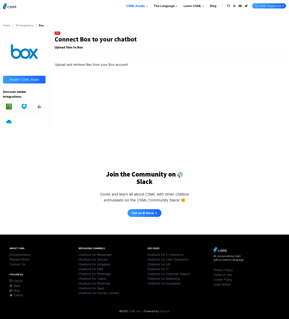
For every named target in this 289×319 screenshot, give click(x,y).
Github (16, 281)
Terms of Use (222, 275)
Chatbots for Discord (93, 259)
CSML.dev (135, 311)
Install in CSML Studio (24, 79)
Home (6, 25)
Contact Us (17, 264)
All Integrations (24, 25)
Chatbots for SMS (91, 269)
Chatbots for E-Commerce (165, 255)
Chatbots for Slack (91, 288)
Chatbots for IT (158, 269)
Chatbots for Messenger (95, 255)
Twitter (16, 295)
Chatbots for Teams (92, 278)
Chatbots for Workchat (94, 283)
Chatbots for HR (158, 264)
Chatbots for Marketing (163, 278)
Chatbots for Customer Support (168, 274)
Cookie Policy (222, 279)
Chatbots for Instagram (94, 264)
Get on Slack (144, 213)
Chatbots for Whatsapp (95, 274)
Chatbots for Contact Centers (99, 293)
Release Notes (19, 259)
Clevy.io (165, 311)
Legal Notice (222, 284)
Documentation (20, 255)
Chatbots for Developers (164, 283)
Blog (213, 6)
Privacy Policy (223, 270)
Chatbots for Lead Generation (168, 259)
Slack (15, 285)
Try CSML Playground (269, 5)
